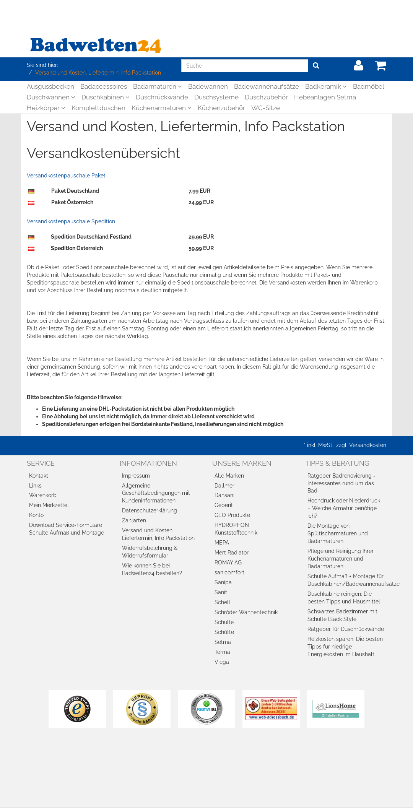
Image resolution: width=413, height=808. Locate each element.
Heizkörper (46, 108)
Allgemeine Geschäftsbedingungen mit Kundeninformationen (156, 493)
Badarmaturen (157, 86)
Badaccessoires (103, 86)
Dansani (224, 495)
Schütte (224, 632)
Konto (36, 515)
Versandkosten (367, 445)
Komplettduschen (98, 108)
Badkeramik (326, 86)
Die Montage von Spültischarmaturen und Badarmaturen (337, 533)
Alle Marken (229, 476)
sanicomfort (229, 572)
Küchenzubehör (221, 108)
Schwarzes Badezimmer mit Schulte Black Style (342, 615)
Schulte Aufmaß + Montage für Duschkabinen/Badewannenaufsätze (347, 580)
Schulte (224, 622)
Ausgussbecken (50, 86)
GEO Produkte (232, 515)
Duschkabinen (105, 97)
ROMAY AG (228, 562)
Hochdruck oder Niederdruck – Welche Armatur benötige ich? (343, 508)
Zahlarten (134, 520)
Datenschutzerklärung (149, 510)
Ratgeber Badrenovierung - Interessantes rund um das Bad (341, 483)
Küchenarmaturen (162, 108)
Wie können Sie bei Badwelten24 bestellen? (152, 569)
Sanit (221, 592)
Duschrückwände (162, 97)
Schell (222, 602)
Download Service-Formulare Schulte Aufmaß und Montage (66, 529)
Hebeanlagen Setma (325, 97)
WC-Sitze (265, 108)
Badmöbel (368, 86)
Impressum (136, 476)
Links (35, 486)
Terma (222, 652)
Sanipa (223, 582)
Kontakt (38, 476)
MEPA (222, 543)
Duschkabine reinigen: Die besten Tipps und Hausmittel (343, 598)
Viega (222, 662)
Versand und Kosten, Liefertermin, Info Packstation (158, 534)
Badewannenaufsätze (266, 86)
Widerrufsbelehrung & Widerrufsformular (149, 552)
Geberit (224, 505)
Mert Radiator (232, 553)
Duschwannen (51, 97)
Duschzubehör (266, 97)
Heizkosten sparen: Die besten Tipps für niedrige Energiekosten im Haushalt (345, 646)
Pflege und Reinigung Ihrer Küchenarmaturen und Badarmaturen (340, 558)
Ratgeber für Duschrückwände (345, 629)
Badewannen (208, 86)
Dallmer (224, 486)
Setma (223, 642)
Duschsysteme (216, 97)
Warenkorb (43, 495)
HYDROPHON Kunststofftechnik (236, 529)
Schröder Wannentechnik (246, 612)
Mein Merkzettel (49, 505)
